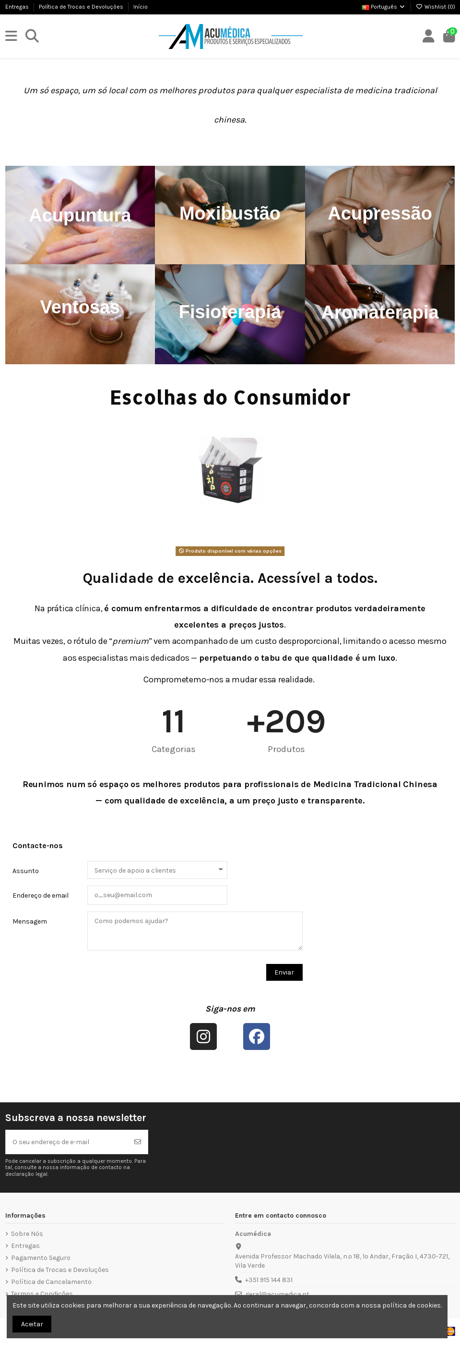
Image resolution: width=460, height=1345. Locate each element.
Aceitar (32, 1324)
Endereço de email (40, 895)
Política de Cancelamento (51, 1282)
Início (140, 6)
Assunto (25, 871)
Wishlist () (435, 6)
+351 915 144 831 (269, 1280)
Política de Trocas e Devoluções (82, 6)
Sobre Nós (27, 1234)
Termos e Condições (42, 1294)
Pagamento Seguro (41, 1258)
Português (384, 6)
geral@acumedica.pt (277, 1294)
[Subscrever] (138, 1142)
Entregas (17, 6)
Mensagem (29, 921)
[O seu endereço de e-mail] (67, 1142)
